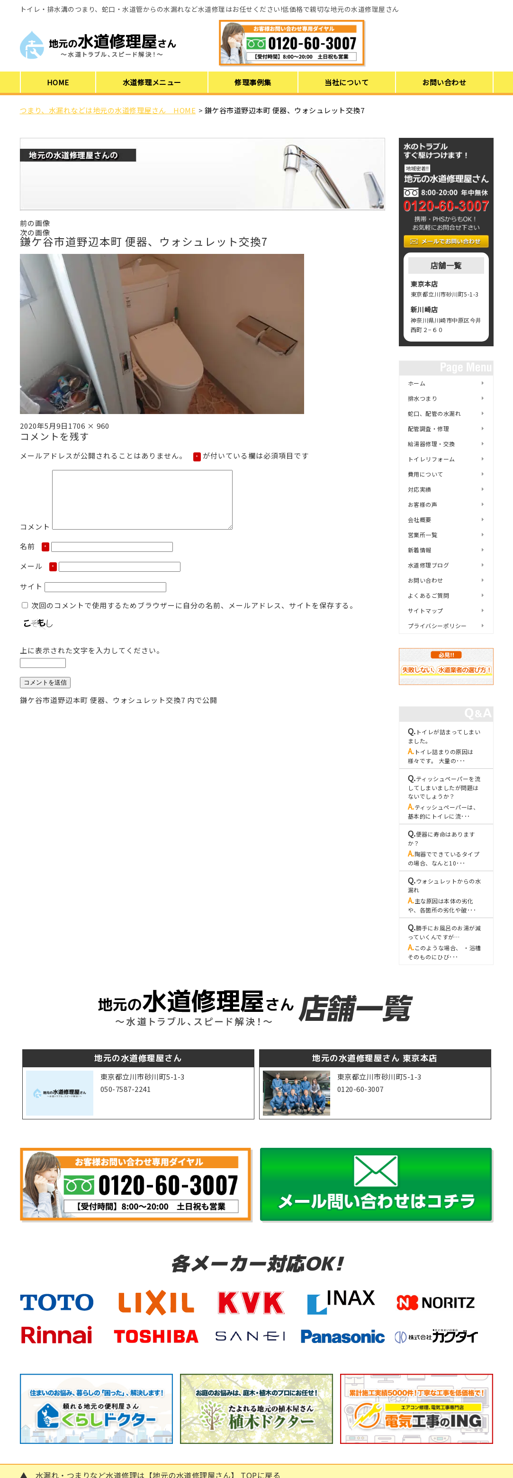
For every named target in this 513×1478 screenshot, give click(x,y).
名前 (34, 557)
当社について (346, 82)
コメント (35, 538)
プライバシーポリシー (437, 626)
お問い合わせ (444, 82)
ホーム (417, 383)
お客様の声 (423, 504)
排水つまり (423, 398)
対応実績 (420, 489)
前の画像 (35, 223)
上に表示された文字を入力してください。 (92, 662)
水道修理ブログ (429, 565)
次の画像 (35, 232)
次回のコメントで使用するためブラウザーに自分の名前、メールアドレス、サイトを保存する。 (194, 617)
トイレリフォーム (431, 459)
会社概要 (420, 519)
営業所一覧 (423, 535)
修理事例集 (252, 82)
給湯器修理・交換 (431, 444)
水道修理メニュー (152, 82)
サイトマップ (425, 610)
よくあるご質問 (429, 595)
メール (38, 577)
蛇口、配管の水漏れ (434, 413)
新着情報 (420, 550)
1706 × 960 (88, 426)
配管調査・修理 (429, 428)
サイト (31, 598)
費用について (425, 474)
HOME (58, 82)
